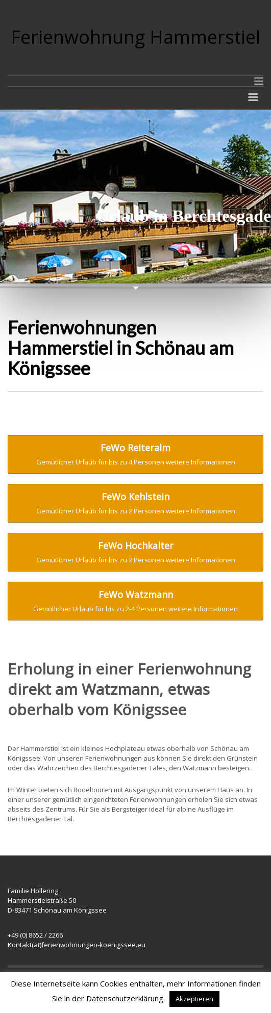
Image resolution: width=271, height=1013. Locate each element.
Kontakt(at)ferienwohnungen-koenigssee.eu (76, 944)
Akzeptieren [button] (194, 998)
